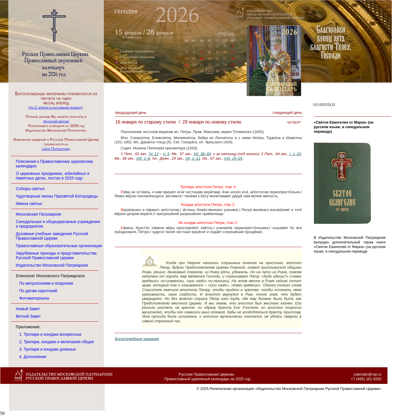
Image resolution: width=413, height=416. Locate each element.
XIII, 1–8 (143, 158)
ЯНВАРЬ (226, 34)
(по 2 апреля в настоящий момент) (55, 107)
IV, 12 (153, 154)
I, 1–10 (295, 154)
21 (202, 65)
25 (233, 65)
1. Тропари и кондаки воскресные (50, 334)
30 (217, 71)
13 (194, 58)
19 (186, 65)
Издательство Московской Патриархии (52, 265)
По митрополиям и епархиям (46, 283)
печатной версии (56, 121)
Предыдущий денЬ (131, 112)
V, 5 (166, 154)
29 (209, 71)
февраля (132, 32)
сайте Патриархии (55, 149)
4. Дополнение (32, 356)
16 (217, 58)
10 (225, 52)
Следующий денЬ (287, 112)
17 (225, 58)
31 (225, 71)
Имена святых (29, 203)
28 (202, 71)
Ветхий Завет (28, 316)
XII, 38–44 (202, 154)
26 (186, 71)
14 (202, 58)
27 (194, 71)
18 (233, 58)
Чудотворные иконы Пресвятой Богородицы (57, 196)
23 (217, 65)
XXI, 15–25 (233, 158)
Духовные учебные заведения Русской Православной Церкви (52, 236)
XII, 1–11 (192, 158)
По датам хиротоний (38, 290)
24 (225, 65)
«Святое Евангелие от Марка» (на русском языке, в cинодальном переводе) (343, 127)
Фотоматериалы (34, 298)
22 (209, 65)
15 (209, 58)
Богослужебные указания (137, 339)
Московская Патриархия (38, 214)
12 (186, 58)
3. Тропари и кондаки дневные (47, 349)
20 (194, 65)
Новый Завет (28, 308)
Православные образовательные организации (59, 245)
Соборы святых (30, 188)
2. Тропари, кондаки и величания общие (56, 341)
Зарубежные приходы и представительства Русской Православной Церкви (56, 255)
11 (233, 52)
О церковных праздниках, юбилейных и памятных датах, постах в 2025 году (52, 175)
